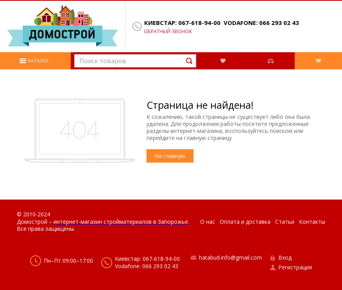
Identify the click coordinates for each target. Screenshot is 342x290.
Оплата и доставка (245, 221)
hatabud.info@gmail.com (230, 257)
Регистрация (295, 267)
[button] (35, 60)
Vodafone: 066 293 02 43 (261, 23)
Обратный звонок (168, 31)
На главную (170, 155)
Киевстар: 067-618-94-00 (182, 23)
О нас (207, 221)
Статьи (284, 221)
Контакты (312, 221)
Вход (285, 257)
